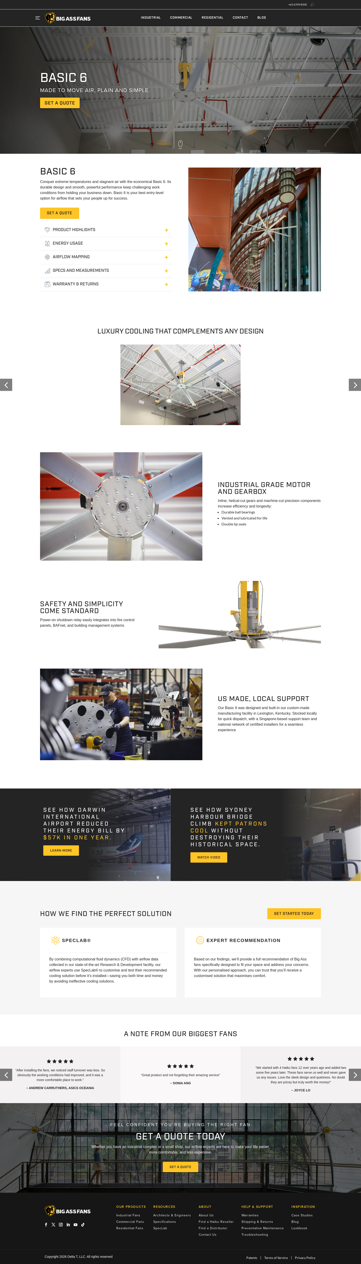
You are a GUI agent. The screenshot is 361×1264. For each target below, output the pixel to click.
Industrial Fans (128, 1215)
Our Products (131, 1207)
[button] (6, 385)
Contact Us (208, 1234)
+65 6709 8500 (297, 4)
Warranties (250, 1215)
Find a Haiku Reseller (216, 1221)
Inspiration (303, 1207)
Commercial (181, 18)
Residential (213, 18)
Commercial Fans (130, 1221)
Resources (164, 1207)
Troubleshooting (255, 1234)
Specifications (164, 1221)
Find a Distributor (213, 1228)
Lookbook (299, 1228)
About (205, 1207)
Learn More (61, 850)
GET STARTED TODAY (294, 914)
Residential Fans (129, 1228)
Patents (251, 1257)
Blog (261, 18)
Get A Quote (180, 1167)
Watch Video (208, 857)
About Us (206, 1215)
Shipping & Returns (257, 1221)
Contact (240, 18)
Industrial (151, 18)
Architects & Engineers (172, 1215)
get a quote (60, 103)
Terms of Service (276, 1257)
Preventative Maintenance (263, 1228)
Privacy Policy (305, 1257)
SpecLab (160, 1228)
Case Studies (302, 1215)
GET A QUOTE (59, 213)
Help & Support (257, 1207)
